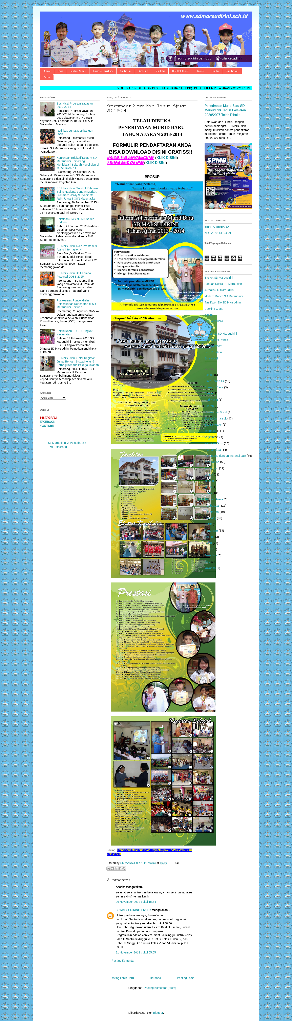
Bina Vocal (211, 358)
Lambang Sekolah (78, 70)
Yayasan (210, 568)
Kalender (200, 70)
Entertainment (213, 346)
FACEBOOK (47, 421)
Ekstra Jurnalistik (216, 418)
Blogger (158, 1012)
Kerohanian (212, 462)
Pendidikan (212, 512)
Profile (60, 70)
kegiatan (210, 437)
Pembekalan (212, 505)
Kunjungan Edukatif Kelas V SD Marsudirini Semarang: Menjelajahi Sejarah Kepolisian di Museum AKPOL (78, 162)
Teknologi (211, 555)
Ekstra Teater (213, 424)
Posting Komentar (123, 960)
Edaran (209, 406)
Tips (207, 561)
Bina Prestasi (213, 352)
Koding (209, 314)
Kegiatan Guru (214, 443)
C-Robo (209, 327)
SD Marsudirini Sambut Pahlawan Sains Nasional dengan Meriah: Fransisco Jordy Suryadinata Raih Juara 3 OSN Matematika (78, 193)
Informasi (210, 430)
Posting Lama (185, 978)
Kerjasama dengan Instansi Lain (225, 455)
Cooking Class (214, 308)
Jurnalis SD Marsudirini (219, 290)
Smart (208, 543)
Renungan (211, 530)
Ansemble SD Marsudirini (221, 333)
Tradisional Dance (216, 339)
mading (209, 480)
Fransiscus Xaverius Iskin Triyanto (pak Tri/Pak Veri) (151, 850)
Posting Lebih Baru (122, 978)
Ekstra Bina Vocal (216, 412)
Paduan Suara (214, 321)
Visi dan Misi (125, 70)
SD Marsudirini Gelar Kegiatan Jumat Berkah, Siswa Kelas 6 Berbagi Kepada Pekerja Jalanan (78, 361)
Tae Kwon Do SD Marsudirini (223, 302)
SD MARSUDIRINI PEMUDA (133, 910)
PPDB (208, 524)
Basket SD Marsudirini (219, 277)
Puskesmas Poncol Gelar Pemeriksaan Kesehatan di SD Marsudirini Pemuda (76, 304)
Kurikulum (143, 70)
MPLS (208, 486)
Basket (209, 374)
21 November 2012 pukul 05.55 (136, 952)
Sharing (209, 536)
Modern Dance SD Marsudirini (224, 296)
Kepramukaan (213, 449)
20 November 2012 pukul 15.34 (136, 901)
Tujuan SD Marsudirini (103, 70)
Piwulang (210, 518)
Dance (209, 393)
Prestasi (47, 76)
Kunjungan (211, 468)
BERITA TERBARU (217, 226)
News (208, 493)
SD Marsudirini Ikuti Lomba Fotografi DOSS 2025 (74, 275)
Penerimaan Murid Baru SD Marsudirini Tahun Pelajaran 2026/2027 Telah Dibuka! (225, 110)
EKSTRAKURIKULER (180, 70)
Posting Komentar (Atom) (160, 987)
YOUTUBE (47, 425)
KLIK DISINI (167, 158)
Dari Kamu (211, 399)
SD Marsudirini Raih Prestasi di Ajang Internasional (77, 247)
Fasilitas (215, 70)
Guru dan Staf (232, 70)
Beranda (47, 70)
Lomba (209, 474)
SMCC (209, 549)
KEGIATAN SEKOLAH (218, 233)
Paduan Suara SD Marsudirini (224, 283)
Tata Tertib (160, 70)
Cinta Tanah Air (214, 381)
